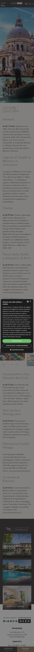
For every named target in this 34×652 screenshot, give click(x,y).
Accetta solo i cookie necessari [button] (17, 345)
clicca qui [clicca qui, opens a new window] (18, 337)
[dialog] (17, 326)
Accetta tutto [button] (17, 341)
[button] (17, 350)
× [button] (30, 301)
